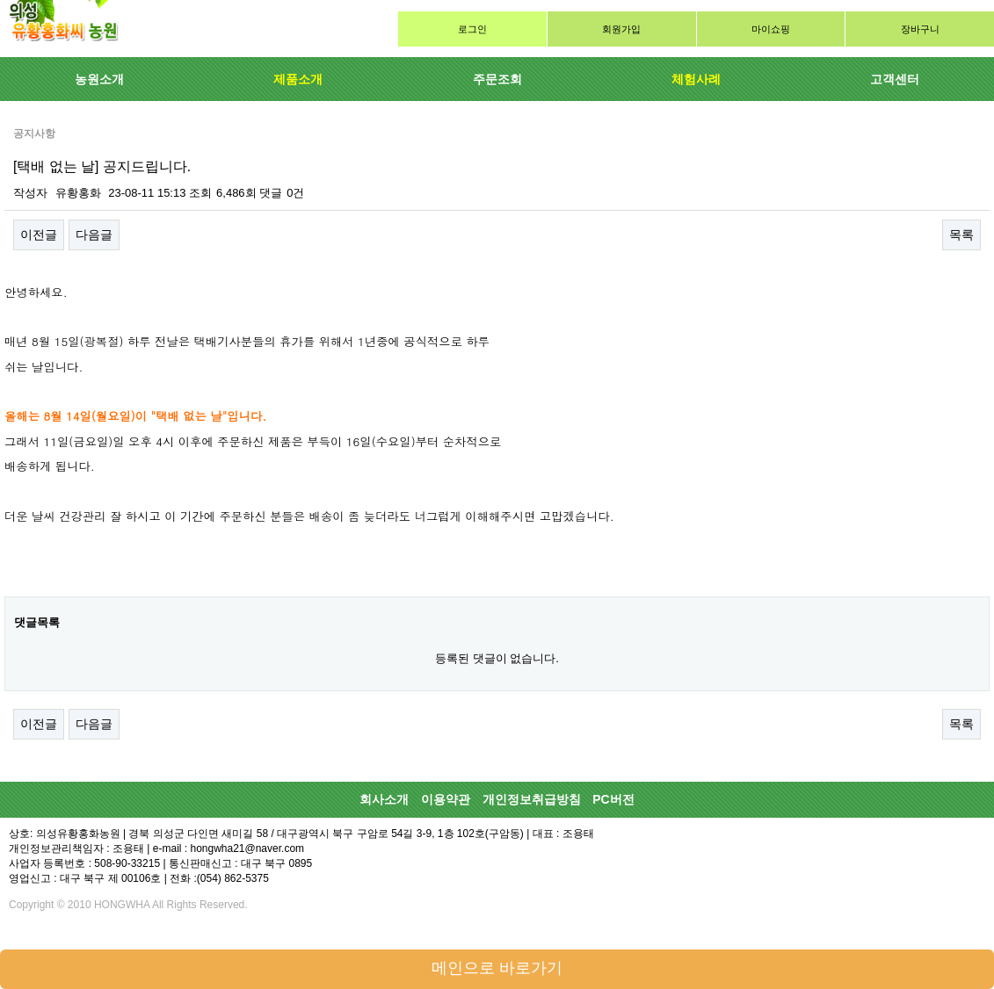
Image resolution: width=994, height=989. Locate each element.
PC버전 (613, 799)
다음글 (94, 234)
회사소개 (384, 799)
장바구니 (920, 29)
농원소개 (99, 79)
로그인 (472, 29)
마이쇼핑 (770, 29)
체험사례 (696, 79)
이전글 (38, 234)
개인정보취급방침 (531, 799)
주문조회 (497, 79)
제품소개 (298, 79)
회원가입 (621, 29)
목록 (961, 234)
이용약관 (445, 799)
